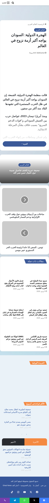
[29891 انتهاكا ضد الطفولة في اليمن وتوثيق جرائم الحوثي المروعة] (13, 328)
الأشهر (13, 442)
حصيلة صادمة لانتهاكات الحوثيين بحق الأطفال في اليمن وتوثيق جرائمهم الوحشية (17, 452)
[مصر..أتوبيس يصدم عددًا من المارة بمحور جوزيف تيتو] (40, 425)
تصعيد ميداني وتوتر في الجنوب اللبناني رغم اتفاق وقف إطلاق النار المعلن (37, 312)
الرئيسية (42, 24)
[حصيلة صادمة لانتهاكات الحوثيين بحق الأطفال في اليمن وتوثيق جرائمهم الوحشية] (40, 453)
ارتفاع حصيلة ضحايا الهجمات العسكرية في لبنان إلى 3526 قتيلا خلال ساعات (13, 312)
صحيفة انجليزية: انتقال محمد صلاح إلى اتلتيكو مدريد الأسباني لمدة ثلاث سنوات (17, 412)
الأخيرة (36, 442)
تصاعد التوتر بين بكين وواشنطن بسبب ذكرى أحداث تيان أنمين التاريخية (19, 465)
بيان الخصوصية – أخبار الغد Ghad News (17, 485)
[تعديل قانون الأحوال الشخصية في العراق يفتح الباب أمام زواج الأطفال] (13, 272)
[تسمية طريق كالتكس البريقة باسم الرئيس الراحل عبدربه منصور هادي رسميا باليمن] (36, 328)
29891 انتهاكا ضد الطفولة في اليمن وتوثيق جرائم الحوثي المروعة (14, 339)
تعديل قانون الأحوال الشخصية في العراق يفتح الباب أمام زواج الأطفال (14, 283)
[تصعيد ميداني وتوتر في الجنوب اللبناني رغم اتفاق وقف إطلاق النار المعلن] (36, 301)
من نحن (43, 485)
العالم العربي (32, 24)
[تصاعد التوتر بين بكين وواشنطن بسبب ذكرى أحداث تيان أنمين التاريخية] (40, 465)
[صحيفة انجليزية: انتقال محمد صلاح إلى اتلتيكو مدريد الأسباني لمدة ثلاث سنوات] (40, 413)
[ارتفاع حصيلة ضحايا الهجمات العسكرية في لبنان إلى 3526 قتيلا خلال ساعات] (13, 301)
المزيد (24, 144)
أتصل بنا (36, 485)
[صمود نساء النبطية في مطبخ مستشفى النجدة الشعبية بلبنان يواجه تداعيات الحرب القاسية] (36, 272)
